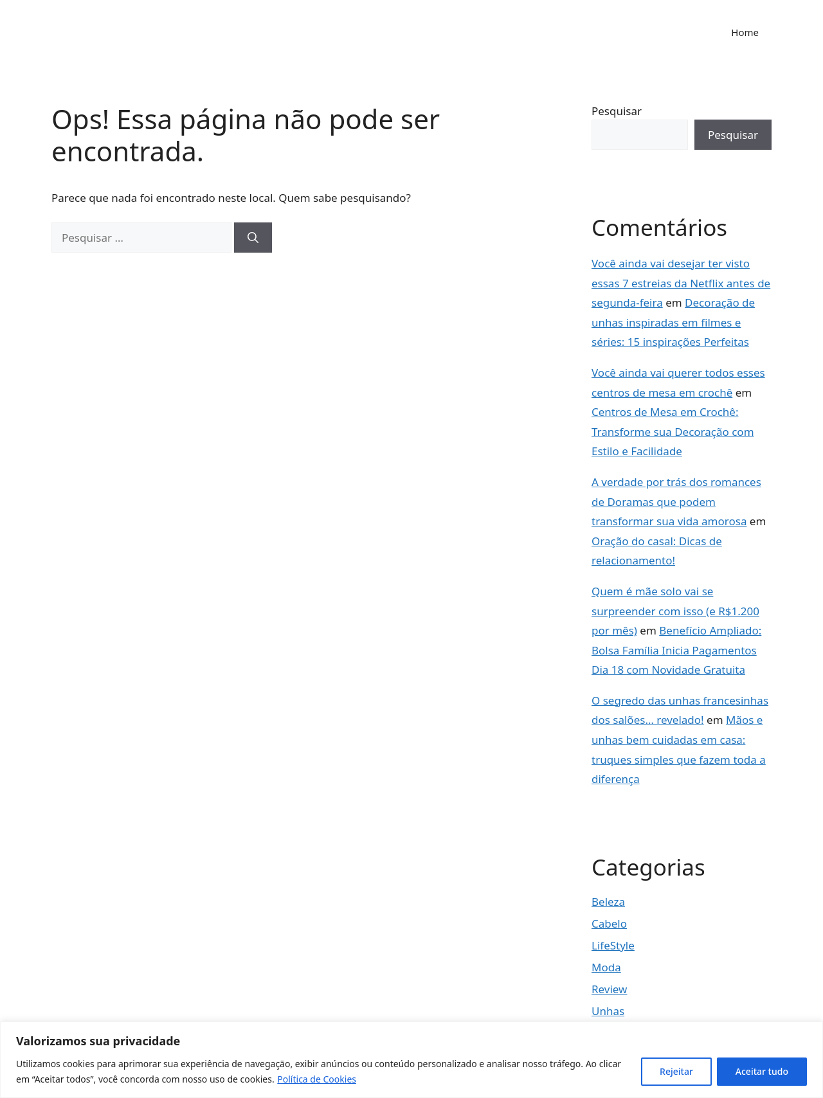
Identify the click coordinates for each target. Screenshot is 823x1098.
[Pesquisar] (253, 237)
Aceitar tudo (762, 1071)
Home (745, 32)
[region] (411, 1060)
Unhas (608, 1011)
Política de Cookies (316, 1079)
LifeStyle (613, 945)
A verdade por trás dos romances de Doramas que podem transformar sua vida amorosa (676, 501)
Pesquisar (617, 111)
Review (609, 989)
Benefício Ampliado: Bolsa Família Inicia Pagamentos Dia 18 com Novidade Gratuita (676, 650)
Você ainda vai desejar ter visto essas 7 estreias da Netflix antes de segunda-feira (681, 283)
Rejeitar (676, 1071)
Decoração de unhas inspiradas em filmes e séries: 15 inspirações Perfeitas (673, 322)
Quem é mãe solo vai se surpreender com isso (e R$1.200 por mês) (675, 611)
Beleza (608, 901)
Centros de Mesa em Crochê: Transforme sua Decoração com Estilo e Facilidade (673, 431)
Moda (606, 967)
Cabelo (609, 923)
